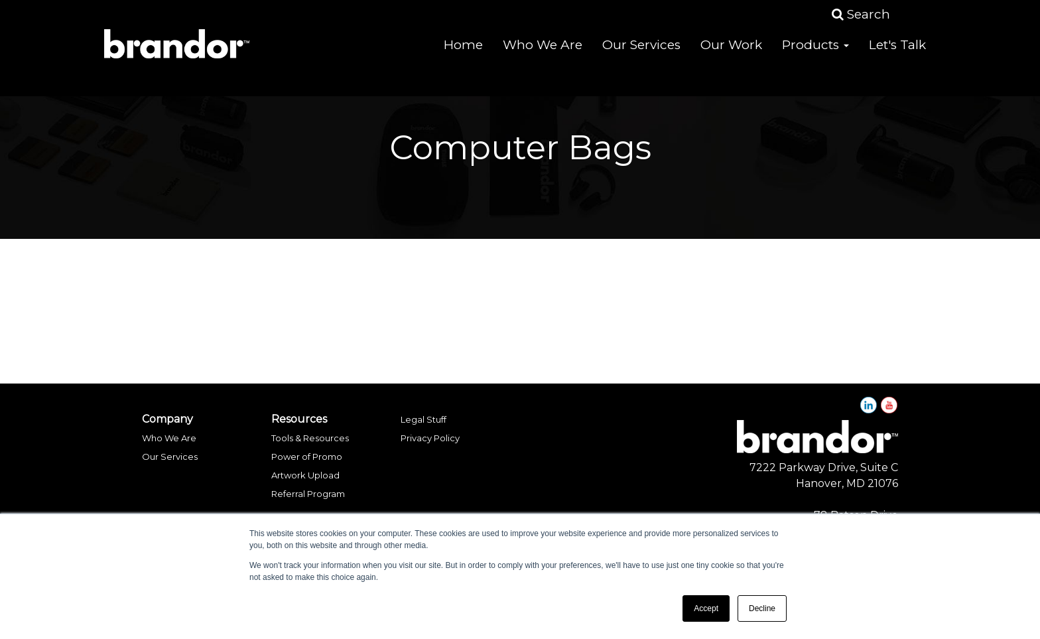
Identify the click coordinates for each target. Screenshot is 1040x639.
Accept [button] (706, 608)
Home (463, 52)
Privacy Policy (430, 438)
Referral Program (308, 493)
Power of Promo (306, 456)
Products (815, 52)
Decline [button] (762, 608)
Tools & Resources (310, 438)
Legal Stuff (423, 419)
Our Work (731, 52)
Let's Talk (897, 52)
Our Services (641, 52)
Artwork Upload (305, 475)
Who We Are (542, 52)
